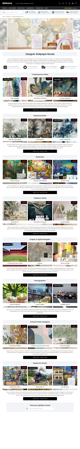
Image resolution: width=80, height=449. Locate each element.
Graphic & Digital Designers (40, 239)
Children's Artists (40, 198)
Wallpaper (12, 8)
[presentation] (5, 33)
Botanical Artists (40, 116)
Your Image (21, 8)
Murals (4, 8)
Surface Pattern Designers (40, 322)
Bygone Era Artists (40, 363)
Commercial (30, 8)
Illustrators (40, 157)
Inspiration (39, 8)
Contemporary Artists (40, 74)
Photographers (40, 281)
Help (46, 8)
